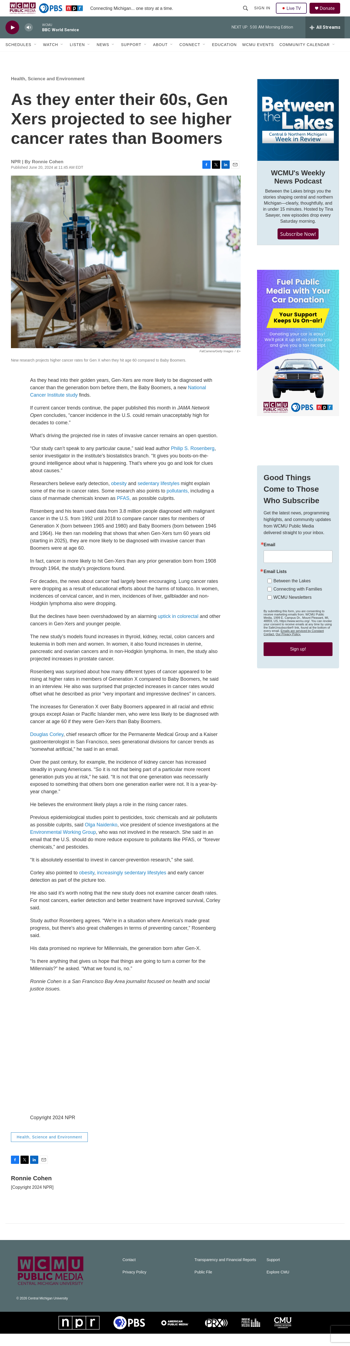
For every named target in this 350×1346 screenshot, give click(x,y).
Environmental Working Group (63, 844)
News (103, 57)
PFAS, (124, 510)
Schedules (18, 57)
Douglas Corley (46, 746)
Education (224, 57)
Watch (50, 57)
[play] (12, 40)
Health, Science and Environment (47, 91)
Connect (189, 57)
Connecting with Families (297, 601)
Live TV (292, 14)
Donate (330, 14)
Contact (129, 1272)
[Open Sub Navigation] (35, 57)
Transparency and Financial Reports (225, 1272)
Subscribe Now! (298, 246)
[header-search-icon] (246, 14)
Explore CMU (278, 1284)
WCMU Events (258, 57)
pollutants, (178, 503)
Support (131, 57)
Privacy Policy (134, 1284)
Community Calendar (304, 57)
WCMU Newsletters (292, 609)
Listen (77, 57)
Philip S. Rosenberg (192, 460)
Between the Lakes (292, 593)
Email (269, 557)
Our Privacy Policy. (288, 646)
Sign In (263, 14)
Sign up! (298, 661)
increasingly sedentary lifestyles (131, 885)
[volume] (28, 40)
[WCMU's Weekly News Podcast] (298, 132)
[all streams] (325, 40)
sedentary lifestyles (158, 496)
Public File (203, 1284)
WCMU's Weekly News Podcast (298, 189)
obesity (119, 496)
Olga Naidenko (101, 837)
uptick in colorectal (178, 628)
